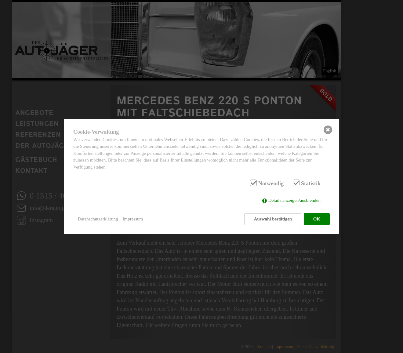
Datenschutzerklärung (98, 219)
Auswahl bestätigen (273, 219)
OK (316, 219)
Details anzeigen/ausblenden (294, 200)
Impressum (133, 219)
